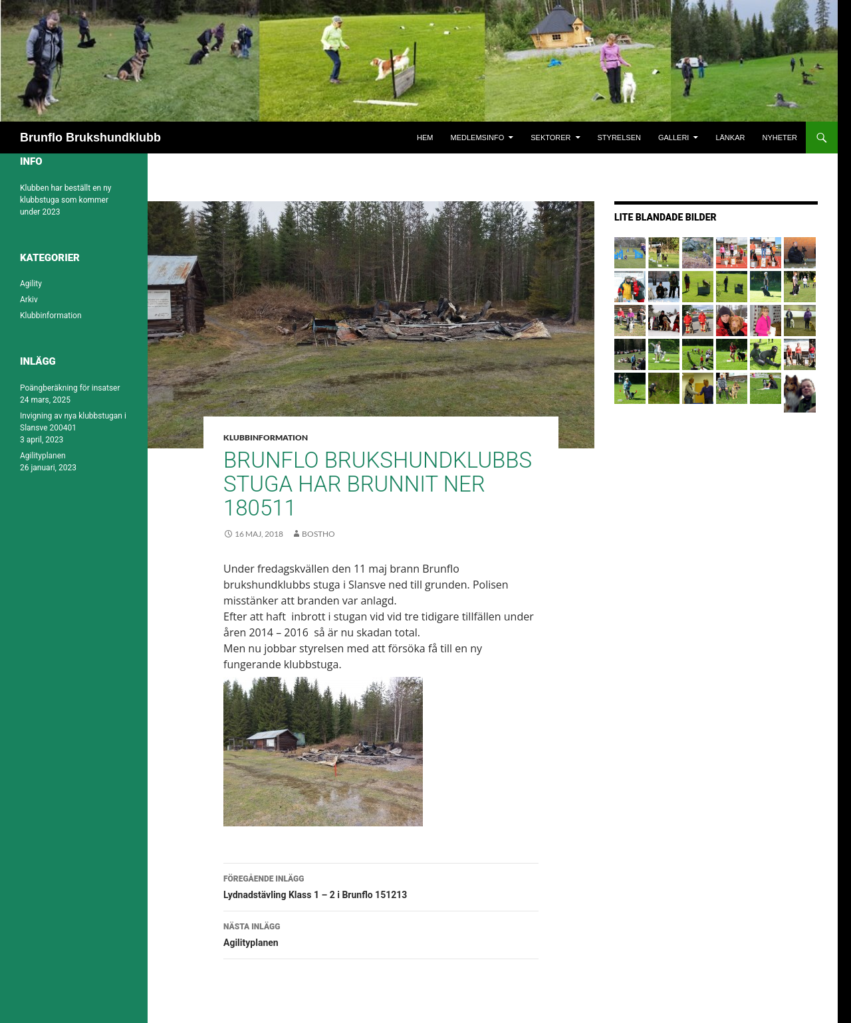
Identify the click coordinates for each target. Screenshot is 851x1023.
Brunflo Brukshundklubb (90, 137)
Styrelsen (619, 137)
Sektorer (550, 137)
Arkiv (29, 299)
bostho (318, 534)
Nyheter (779, 137)
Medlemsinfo (478, 137)
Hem (425, 137)
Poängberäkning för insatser (70, 388)
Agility (31, 283)
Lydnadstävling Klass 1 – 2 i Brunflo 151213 (381, 885)
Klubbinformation (265, 437)
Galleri (673, 137)
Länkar (730, 137)
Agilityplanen (381, 933)
